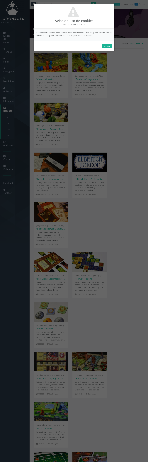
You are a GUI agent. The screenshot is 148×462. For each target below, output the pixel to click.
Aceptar (107, 46)
